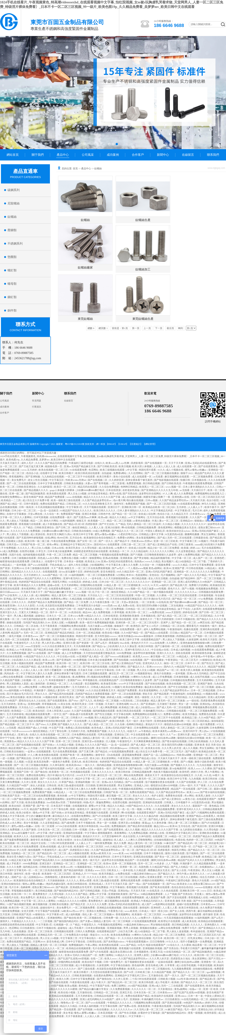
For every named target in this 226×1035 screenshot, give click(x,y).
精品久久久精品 (118, 517)
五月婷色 (181, 507)
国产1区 (80, 697)
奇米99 (130, 575)
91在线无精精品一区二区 (177, 951)
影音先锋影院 (108, 571)
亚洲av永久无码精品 (198, 673)
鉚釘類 (12, 297)
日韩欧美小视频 (167, 978)
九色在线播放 (19, 931)
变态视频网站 (92, 683)
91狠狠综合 (206, 659)
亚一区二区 (128, 850)
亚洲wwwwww (155, 666)
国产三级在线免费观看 (211, 819)
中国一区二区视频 (145, 595)
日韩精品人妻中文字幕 (151, 534)
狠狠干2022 (187, 473)
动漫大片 (132, 731)
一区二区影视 (117, 483)
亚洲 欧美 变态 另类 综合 (208, 744)
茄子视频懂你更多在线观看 (160, 782)
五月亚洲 (5, 914)
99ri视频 (89, 717)
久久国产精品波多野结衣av (97, 500)
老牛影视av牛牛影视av (203, 656)
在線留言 (188, 154)
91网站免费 (45, 687)
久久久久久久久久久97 (193, 524)
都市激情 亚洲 (211, 914)
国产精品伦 (101, 751)
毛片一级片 (6, 615)
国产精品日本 (20, 598)
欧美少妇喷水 (24, 812)
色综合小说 (32, 473)
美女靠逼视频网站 (146, 537)
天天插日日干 (198, 490)
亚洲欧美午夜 (49, 992)
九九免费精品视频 (138, 833)
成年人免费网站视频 (189, 554)
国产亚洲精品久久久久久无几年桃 (160, 490)
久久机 (40, 605)
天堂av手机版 (109, 890)
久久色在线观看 (170, 890)
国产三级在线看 (86, 968)
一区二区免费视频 (114, 609)
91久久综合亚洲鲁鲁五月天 (98, 503)
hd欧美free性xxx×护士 (73, 911)
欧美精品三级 (126, 707)
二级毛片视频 (14, 636)
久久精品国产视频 (10, 680)
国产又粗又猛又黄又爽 (31, 466)
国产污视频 (136, 554)
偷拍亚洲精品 (80, 527)
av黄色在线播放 (142, 520)
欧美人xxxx (194, 768)
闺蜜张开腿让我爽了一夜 (157, 497)
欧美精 (175, 982)
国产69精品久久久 (63, 897)
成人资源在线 (38, 534)
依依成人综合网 (147, 514)
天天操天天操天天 (10, 463)
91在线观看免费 (78, 469)
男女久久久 (41, 693)
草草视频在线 (90, 680)
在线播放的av (16, 578)
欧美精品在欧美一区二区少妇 (159, 507)
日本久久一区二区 (57, 615)
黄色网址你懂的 (15, 788)
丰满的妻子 (40, 690)
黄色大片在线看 (201, 880)
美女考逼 (68, 1012)
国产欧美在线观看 (68, 748)
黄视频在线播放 (148, 928)
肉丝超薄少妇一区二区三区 (35, 629)
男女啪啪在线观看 (160, 924)
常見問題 (36, 400)
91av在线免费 (157, 642)
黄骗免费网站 (103, 802)
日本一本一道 (195, 995)
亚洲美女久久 (69, 619)
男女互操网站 (208, 534)
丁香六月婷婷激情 (164, 619)
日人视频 (111, 741)
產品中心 (63, 154)
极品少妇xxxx (161, 826)
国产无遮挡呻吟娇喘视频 (30, 537)
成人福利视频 (73, 914)
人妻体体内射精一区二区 (72, 877)
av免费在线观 (157, 612)
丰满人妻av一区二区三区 (165, 520)
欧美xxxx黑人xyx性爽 (118, 463)
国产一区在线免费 (77, 721)
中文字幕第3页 (74, 507)
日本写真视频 (41, 517)
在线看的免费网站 (81, 816)
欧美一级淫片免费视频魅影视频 (97, 622)
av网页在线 (204, 622)
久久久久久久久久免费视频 (25, 530)
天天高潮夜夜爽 (82, 646)
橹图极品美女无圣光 (185, 527)
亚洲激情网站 (55, 917)
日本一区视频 (96, 704)
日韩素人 (169, 802)
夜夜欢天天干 (152, 775)
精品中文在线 (38, 843)
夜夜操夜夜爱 (54, 1012)
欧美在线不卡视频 (92, 962)
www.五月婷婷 (29, 469)
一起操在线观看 (164, 962)
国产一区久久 (14, 527)
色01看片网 (119, 500)
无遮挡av (157, 917)
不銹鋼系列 (15, 243)
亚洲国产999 (74, 680)
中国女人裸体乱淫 (155, 530)
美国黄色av (10, 741)
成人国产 (191, 812)
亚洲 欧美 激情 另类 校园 (178, 900)
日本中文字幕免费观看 (50, 483)
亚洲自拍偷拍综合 (11, 883)
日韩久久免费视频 (10, 829)
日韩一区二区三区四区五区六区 (208, 497)
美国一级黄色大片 (80, 809)
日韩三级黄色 (186, 544)
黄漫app (146, 822)
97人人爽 (168, 493)
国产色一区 (43, 805)
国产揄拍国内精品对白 (66, 890)
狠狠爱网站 (95, 558)
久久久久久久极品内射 (146, 816)
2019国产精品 (218, 880)
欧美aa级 (103, 517)
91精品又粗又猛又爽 (20, 860)
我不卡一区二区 (59, 612)
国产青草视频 (101, 483)
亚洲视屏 (115, 812)
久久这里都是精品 (186, 551)
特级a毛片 (89, 802)
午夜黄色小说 (115, 911)
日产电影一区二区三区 (12, 473)
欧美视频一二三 (97, 520)
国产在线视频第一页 (156, 463)
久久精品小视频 (171, 524)
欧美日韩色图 (117, 721)
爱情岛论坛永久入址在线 (32, 700)
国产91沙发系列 (9, 595)
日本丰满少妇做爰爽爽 (60, 551)
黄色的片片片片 (140, 642)
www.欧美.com (121, 853)
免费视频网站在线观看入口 (210, 493)
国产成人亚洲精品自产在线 (162, 544)
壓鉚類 (12, 230)
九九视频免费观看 (182, 968)
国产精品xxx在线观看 (157, 632)
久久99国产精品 (207, 717)
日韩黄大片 (76, 717)
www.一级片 (158, 734)
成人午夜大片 (98, 982)
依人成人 (119, 839)
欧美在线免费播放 (133, 687)
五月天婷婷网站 (70, 585)
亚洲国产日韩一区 (66, 609)
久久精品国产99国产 (18, 785)
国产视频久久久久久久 (70, 724)
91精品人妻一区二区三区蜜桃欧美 (122, 585)
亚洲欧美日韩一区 (132, 507)
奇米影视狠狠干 (57, 680)
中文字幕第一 (136, 1016)
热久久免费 (120, 843)
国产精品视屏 (161, 693)
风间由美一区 (11, 673)
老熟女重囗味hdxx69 (209, 527)
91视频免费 (72, 622)
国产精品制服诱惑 (35, 493)
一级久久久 (89, 765)
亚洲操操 (135, 999)
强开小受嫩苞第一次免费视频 (60, 670)
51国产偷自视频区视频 (155, 768)
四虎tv (142, 877)
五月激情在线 (156, 975)
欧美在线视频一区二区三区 (54, 469)
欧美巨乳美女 (73, 547)
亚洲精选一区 (216, 469)
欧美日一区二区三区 (65, 486)
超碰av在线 (53, 585)
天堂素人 (199, 894)
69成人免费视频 (102, 530)
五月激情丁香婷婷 (167, 704)
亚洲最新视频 (114, 928)
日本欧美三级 (142, 972)
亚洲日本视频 (89, 514)
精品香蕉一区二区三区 (204, 945)
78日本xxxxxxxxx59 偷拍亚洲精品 (29, 731)
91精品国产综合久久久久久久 (76, 510)
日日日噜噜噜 (157, 941)
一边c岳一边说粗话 (48, 510)
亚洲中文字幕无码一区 (19, 870)
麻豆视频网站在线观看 (177, 476)
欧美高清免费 (41, 761)
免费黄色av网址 (60, 598)
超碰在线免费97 (62, 687)
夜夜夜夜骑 (144, 1006)
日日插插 (90, 785)
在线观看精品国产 (151, 639)
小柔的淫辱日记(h (128, 534)
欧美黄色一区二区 (59, 771)
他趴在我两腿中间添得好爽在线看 (47, 721)
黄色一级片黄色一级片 (28, 738)
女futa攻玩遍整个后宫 (71, 571)
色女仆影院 (213, 500)
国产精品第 (62, 887)
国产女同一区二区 (87, 541)
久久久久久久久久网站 (162, 551)
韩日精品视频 (139, 578)
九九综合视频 (204, 765)
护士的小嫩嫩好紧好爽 (38, 816)
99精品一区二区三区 (180, 836)
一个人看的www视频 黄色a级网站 (144, 568)
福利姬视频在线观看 (34, 554)
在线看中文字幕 (49, 473)
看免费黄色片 (97, 629)
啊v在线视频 (128, 527)
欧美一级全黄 (33, 873)
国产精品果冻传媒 (44, 649)
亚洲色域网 (34, 704)
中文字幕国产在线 (100, 985)
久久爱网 (51, 724)
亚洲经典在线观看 (210, 629)
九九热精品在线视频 (53, 476)
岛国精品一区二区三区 (23, 853)
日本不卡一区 (192, 663)
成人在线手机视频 (200, 676)
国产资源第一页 (85, 642)
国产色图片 (191, 751)
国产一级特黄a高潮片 (67, 649)
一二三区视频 (45, 921)
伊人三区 (203, 782)
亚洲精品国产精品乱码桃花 (60, 632)
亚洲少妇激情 (112, 527)
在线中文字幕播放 (17, 514)
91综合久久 (173, 945)
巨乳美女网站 (195, 938)
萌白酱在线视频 (135, 500)
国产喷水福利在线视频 (95, 666)
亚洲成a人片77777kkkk (85, 873)
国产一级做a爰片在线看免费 (78, 714)
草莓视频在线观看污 (22, 890)
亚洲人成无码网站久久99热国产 (195, 581)
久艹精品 (120, 524)
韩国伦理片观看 (148, 469)
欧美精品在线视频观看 (210, 921)
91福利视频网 (67, 520)
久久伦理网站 (136, 473)
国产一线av (135, 883)
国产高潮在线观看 (172, 1002)
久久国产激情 (29, 829)
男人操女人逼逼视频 (178, 931)
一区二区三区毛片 (189, 659)
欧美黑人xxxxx (141, 656)
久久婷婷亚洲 (116, 480)
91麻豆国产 (170, 843)
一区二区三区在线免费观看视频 (93, 568)
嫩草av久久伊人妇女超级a (135, 738)
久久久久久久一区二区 (52, 948)
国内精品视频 (104, 765)
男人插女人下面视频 (18, 520)
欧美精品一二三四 (11, 500)
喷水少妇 (95, 758)
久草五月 (41, 551)
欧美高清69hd (74, 765)
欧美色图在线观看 (57, 493)
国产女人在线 (47, 609)
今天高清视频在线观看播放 (50, 507)
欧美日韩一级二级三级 (37, 541)
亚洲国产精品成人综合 (144, 758)
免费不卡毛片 (189, 928)
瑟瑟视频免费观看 (132, 754)
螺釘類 (12, 270)
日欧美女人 (37, 561)
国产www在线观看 (38, 564)
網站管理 (149, 444)
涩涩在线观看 (162, 846)
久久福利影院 (45, 486)
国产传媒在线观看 (59, 982)
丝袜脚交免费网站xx (11, 497)
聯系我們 (213, 154)
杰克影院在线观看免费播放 (60, 605)
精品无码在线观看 (88, 486)
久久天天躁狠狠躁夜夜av (117, 578)
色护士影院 (157, 795)
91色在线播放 (101, 1009)
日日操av (174, 632)
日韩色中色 (104, 514)
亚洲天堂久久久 (9, 612)
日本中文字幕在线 (104, 670)
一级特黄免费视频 (102, 843)
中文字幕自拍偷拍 (121, 965)
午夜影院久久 (89, 924)
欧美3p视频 (71, 985)
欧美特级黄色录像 (202, 653)
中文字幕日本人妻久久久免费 (122, 564)
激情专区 (119, 503)
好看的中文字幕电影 (149, 1012)
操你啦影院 (217, 721)
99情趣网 (128, 697)
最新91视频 (220, 788)
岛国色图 (143, 866)
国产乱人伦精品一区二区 (184, 866)
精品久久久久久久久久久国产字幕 (102, 497)
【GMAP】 (122, 444)
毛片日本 (197, 510)
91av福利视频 (11, 690)
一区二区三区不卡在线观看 (80, 476)
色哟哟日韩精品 (129, 486)
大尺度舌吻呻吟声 (112, 836)
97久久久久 (172, 941)
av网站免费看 (30, 687)
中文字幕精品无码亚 (162, 510)
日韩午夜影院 (31, 503)
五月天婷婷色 (8, 704)
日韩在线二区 (74, 503)
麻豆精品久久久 (61, 816)
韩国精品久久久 (54, 955)
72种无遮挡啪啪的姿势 (33, 619)
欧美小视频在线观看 (22, 663)
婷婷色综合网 (91, 571)
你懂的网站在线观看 (91, 585)
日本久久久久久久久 (103, 771)
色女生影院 (129, 836)
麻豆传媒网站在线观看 (210, 911)
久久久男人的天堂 (172, 748)
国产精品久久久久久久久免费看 (61, 999)
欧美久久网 (62, 978)
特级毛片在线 (11, 897)
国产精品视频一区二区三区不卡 (17, 724)
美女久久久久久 (141, 795)
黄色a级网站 (181, 989)
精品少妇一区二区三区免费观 (163, 547)
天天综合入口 (95, 595)
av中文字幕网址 (137, 517)
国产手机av (39, 856)
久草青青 (170, 965)
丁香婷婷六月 (215, 561)
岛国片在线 (15, 554)
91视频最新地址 (144, 673)
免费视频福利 (119, 826)
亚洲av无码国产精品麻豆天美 (80, 466)
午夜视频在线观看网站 (131, 788)
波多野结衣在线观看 (190, 914)
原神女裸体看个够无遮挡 (139, 480)
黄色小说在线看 (122, 476)
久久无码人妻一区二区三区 (90, 897)
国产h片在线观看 (101, 816)
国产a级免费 (68, 822)
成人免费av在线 (126, 605)
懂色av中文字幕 (41, 812)
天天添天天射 (138, 890)
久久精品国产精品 (26, 666)
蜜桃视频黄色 (105, 833)
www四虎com (109, 605)
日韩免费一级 (111, 917)
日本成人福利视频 (181, 649)
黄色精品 (214, 805)
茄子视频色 (192, 853)
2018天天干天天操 (86, 775)
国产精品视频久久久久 (36, 490)
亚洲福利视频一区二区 (87, 782)
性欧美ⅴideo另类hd (76, 480)
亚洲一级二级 (16, 493)
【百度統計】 (135, 444)
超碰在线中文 (47, 907)
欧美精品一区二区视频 (106, 700)
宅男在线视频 (105, 734)
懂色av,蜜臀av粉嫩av (33, 883)
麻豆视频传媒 (40, 904)
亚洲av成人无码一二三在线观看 (166, 985)
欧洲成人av (13, 649)
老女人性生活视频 (38, 480)
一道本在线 (95, 578)
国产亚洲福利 (64, 659)
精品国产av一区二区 (192, 632)
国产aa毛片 (118, 568)
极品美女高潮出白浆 (155, 687)
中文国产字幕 (56, 727)
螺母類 (12, 283)
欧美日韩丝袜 (34, 697)
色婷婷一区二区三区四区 (200, 839)
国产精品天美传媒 (113, 588)
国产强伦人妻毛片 (158, 819)
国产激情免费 (120, 717)
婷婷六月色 (197, 771)
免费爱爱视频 (134, 483)
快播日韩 (185, 480)
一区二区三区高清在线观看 (87, 588)
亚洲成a (8, 598)
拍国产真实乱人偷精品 (90, 609)
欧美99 (167, 568)
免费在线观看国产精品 (52, 503)
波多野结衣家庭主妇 (77, 799)
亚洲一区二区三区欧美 (166, 541)
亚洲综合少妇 (205, 1009)
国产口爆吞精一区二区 (167, 646)
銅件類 (12, 310)
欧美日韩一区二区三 (137, 612)
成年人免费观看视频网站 (51, 799)
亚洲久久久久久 (166, 653)
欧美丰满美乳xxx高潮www (167, 731)
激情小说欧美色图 (205, 761)
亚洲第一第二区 (128, 866)
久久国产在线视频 (82, 710)
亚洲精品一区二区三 (58, 683)
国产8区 (139, 799)
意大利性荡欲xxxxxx (106, 636)
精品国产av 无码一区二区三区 (27, 632)
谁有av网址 (53, 544)
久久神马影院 (57, 765)
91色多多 (159, 863)
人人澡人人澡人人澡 (164, 466)
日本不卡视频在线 (185, 619)
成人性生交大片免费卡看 (36, 500)
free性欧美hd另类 (56, 802)
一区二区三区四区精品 (200, 615)
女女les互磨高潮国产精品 (88, 839)
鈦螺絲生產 (142, 220)
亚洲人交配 (58, 622)
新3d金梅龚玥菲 (178, 768)
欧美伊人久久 (21, 836)
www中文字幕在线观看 (131, 683)
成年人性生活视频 (78, 564)
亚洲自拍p (205, 704)
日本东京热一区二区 (49, 829)
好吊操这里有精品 (98, 493)
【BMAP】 (111, 444)
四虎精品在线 (184, 636)
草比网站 (129, 799)
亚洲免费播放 (101, 887)
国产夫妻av (86, 921)
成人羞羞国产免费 (156, 897)
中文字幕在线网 (122, 714)
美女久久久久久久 (48, 782)
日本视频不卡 (183, 802)
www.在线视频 (74, 497)
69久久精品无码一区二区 (130, 571)
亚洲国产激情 (205, 683)
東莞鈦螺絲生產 (142, 318)
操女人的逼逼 (38, 785)
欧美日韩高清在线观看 (87, 473)
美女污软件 (146, 721)
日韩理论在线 (94, 941)
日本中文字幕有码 (122, 856)
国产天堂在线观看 (177, 897)
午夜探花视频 (205, 965)
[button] (109, 144)
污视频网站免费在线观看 (72, 626)
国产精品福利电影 (74, 870)
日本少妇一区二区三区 (24, 510)
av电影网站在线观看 (164, 904)
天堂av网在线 (35, 514)
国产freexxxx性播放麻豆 (118, 656)
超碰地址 (40, 615)
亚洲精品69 (186, 520)
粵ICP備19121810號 (74, 444)
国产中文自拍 (107, 524)
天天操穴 (110, 704)
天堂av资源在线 (130, 602)
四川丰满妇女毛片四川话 (157, 598)
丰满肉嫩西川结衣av (154, 710)
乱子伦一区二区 (101, 592)
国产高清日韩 (199, 826)
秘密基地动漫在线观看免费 (15, 561)
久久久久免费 (14, 866)
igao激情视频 (213, 972)
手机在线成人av (58, 564)
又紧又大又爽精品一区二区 (34, 612)
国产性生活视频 (103, 714)
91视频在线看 (210, 693)
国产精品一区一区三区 (124, 514)
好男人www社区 (79, 758)
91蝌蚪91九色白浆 (141, 676)
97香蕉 (175, 761)
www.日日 (100, 870)
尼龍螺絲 (14, 203)
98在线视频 (136, 659)
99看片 (84, 558)
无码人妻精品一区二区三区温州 (144, 524)
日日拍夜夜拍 (27, 928)
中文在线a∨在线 (160, 649)
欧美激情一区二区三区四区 (89, 846)
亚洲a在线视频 (111, 558)
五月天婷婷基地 (15, 714)
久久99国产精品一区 (139, 592)
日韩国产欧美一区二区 (33, 544)
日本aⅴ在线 (58, 547)
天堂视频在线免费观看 (51, 1016)
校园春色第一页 (54, 466)
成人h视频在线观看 (79, 853)
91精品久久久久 (93, 615)
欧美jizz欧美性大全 (101, 853)
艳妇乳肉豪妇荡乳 (56, 883)
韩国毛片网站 (60, 581)
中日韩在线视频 (195, 568)
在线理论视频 (27, 551)
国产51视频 (188, 588)
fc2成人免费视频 (9, 551)
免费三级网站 (106, 955)
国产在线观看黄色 (208, 466)
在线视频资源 (80, 805)
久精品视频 (75, 598)
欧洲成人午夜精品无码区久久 (147, 900)
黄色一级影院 (142, 697)
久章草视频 (118, 612)
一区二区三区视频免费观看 (100, 575)
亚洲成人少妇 (141, 785)
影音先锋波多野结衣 (99, 856)
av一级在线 (193, 700)
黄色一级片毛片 (91, 860)
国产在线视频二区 (98, 480)
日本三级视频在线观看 (24, 558)
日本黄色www (198, 514)
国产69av (74, 700)
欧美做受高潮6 (8, 605)
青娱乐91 (95, 934)
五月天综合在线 (156, 517)
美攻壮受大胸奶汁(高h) (59, 534)
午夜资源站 (26, 649)
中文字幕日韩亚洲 (29, 609)
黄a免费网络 (79, 676)
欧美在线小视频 (111, 632)
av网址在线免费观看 (12, 676)
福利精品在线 (30, 866)
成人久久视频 (190, 748)
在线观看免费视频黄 (60, 588)
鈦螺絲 (12, 216)
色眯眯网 (26, 887)
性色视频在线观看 (80, 771)
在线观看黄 (113, 544)
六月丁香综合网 (58, 731)
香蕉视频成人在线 (107, 788)
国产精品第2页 (218, 537)
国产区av (134, 894)
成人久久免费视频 (184, 493)
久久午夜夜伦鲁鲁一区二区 (105, 602)
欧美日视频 (125, 466)
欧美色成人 (98, 727)
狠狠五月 (81, 520)
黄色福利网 (138, 965)
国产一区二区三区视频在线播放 (162, 473)
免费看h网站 (120, 473)
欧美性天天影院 (209, 639)
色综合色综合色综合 (27, 768)
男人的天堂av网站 (52, 642)
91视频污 (204, 541)
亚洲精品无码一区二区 (50, 934)
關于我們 (38, 154)
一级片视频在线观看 (162, 592)
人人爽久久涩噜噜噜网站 (139, 839)
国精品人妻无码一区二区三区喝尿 (66, 690)
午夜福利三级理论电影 (81, 463)
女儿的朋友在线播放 (191, 829)
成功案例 (113, 154)
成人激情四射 (38, 683)
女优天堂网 (27, 911)
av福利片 (164, 585)
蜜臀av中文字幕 (97, 805)
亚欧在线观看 (183, 653)
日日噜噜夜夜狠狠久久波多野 (160, 554)
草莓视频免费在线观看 (205, 707)
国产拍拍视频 (121, 659)
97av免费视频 (206, 598)
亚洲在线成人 (96, 883)
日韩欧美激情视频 (165, 636)
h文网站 (121, 575)
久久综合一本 (52, 514)
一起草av (30, 751)
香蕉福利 (114, 642)
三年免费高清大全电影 (88, 605)
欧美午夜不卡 (212, 507)
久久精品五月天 (180, 514)
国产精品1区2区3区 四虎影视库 (81, 524)
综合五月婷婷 (207, 877)
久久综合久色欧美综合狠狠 (137, 938)
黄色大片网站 (51, 520)
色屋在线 (180, 839)
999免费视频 (79, 659)
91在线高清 (75, 581)
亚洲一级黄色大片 (143, 619)
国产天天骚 (17, 802)
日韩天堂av (13, 544)
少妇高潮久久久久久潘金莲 (122, 646)
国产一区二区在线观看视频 (22, 483)
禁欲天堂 (148, 693)
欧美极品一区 (48, 839)
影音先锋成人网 (55, 941)
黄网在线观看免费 (131, 880)
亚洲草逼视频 (11, 670)
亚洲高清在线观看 (10, 588)
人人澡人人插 (26, 595)
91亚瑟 (29, 761)
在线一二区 (97, 958)
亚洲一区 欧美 (211, 989)
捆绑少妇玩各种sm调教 (163, 738)
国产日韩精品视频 (90, 890)
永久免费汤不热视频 (211, 907)
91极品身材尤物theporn (144, 873)
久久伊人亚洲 (29, 782)
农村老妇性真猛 (131, 490)
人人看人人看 (170, 907)
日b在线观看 (114, 754)
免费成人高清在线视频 (77, 727)
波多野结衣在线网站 (150, 493)
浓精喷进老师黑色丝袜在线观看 (91, 551)
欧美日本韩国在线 (89, 826)
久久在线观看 (162, 805)
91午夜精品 (26, 690)
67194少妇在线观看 (67, 826)
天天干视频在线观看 (95, 507)
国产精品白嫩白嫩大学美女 (59, 592)
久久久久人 (24, 547)
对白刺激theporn (119, 748)
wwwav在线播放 (204, 887)
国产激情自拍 (104, 978)
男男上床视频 (131, 928)
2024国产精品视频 (138, 985)
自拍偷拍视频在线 (164, 839)
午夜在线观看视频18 (137, 941)
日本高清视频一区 (108, 1012)
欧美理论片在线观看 (169, 921)
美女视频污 (167, 561)
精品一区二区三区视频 (119, 520)
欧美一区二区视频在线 (58, 676)
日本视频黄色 (141, 951)
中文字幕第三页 (188, 541)
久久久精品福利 (140, 551)
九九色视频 (195, 778)
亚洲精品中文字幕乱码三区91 (76, 544)
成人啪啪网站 (42, 595)
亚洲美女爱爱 (155, 877)
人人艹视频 (172, 863)
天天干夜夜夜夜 (49, 626)
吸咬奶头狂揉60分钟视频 (178, 724)
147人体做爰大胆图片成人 (116, 778)
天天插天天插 (197, 500)
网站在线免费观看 (134, 775)
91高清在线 (75, 612)
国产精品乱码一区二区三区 (193, 843)
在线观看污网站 (118, 666)
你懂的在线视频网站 (153, 880)
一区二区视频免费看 (202, 476)
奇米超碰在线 (198, 931)
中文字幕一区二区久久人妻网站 (181, 877)
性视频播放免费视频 (207, 588)
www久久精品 (152, 561)
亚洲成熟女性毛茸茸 (81, 887)
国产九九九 (86, 700)
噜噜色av (65, 1002)
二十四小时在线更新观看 (61, 843)
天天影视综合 (165, 989)
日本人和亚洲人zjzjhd (58, 710)
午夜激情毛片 (21, 642)
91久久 (161, 469)
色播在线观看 (191, 629)
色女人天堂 (13, 629)
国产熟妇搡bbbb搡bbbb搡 (183, 602)
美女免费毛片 (19, 480)
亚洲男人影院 (141, 955)
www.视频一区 (174, 486)
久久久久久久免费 (97, 904)
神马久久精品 (209, 503)
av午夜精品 (145, 731)
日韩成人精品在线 (101, 687)
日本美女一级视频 (74, 561)
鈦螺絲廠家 (85, 267)
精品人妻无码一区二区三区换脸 (69, 595)
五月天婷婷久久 (32, 575)
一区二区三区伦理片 (148, 622)
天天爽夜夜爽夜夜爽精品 (147, 741)
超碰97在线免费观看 (188, 904)
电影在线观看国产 (156, 945)
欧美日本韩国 (146, 646)
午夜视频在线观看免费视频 (198, 483)
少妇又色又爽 (125, 931)
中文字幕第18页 (55, 914)
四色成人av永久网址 (49, 558)
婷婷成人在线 (90, 581)
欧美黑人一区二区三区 (151, 486)
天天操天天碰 (85, 670)
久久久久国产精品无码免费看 (51, 463)
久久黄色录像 (159, 822)
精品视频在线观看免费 (37, 714)
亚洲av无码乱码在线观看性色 (201, 463)
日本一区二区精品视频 (88, 632)
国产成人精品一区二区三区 (172, 615)
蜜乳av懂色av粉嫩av (196, 469)
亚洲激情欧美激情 (130, 615)
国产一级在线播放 (154, 659)
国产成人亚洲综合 (172, 799)
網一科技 (100, 444)
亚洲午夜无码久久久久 (75, 578)
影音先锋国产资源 (34, 497)
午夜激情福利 (174, 629)
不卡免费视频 (8, 547)
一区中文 (56, 714)
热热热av (139, 561)
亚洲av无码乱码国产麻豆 (205, 530)
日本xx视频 (151, 500)
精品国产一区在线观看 (183, 788)
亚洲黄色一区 (208, 962)
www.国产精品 (128, 945)
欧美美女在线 (153, 748)
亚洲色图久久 (212, 924)
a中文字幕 (132, 469)
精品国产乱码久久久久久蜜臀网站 (43, 578)
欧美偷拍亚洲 (217, 585)
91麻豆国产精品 (174, 1009)
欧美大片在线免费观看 (26, 846)
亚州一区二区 (145, 863)
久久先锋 (120, 724)
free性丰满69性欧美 (188, 978)
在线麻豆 (52, 962)
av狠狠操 (40, 707)
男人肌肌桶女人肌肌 (12, 541)
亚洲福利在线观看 (153, 802)
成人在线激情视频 (132, 497)
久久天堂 (35, 642)
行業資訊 (36, 406)
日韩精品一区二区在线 (26, 626)
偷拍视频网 (34, 850)
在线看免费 (53, 619)
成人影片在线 (65, 846)
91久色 (207, 775)
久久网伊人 (172, 642)
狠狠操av (199, 520)
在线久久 (100, 463)
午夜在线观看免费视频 (63, 541)
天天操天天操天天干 (32, 592)
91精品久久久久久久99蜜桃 (72, 900)
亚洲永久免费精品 (97, 911)
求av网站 (189, 795)
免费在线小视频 (70, 558)
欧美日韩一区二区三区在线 (95, 663)
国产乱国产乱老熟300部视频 (63, 819)
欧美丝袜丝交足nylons (178, 530)
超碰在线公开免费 (191, 856)
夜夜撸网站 (87, 754)
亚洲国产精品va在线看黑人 (201, 816)
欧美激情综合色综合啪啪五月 (100, 537)
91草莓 (148, 809)
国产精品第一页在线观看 (63, 1009)
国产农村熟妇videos (114, 941)
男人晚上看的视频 (24, 615)
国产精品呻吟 (188, 578)
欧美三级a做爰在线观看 (105, 639)
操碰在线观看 (14, 622)
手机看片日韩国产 (190, 948)
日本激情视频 (206, 595)
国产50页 (42, 588)
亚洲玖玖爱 (69, 642)
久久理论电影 (89, 547)
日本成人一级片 (148, 911)
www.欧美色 (131, 911)
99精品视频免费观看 (152, 894)
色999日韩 (63, 537)
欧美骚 (185, 547)
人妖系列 (196, 609)
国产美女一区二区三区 (167, 856)
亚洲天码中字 (190, 731)
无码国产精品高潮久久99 (36, 622)
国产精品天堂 (78, 904)
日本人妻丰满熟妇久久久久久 (199, 486)
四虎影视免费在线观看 (213, 700)
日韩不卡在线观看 (17, 754)
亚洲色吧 (219, 558)
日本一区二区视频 (126, 670)
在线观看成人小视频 (192, 646)
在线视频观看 (50, 571)
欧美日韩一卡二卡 (21, 894)
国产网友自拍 (24, 758)
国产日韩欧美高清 (107, 466)
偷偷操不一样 (121, 626)
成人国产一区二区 (203, 558)
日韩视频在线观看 (176, 710)
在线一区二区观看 (45, 826)
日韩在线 (52, 785)
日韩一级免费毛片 (113, 962)
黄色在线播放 (17, 697)
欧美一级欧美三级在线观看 (66, 500)
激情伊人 (5, 921)
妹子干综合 (184, 609)
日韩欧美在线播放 (74, 483)
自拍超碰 (107, 473)
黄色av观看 (85, 880)
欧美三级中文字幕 (130, 639)
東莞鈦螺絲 (85, 318)
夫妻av (88, 483)
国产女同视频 (85, 1009)
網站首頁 (13, 154)
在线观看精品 (194, 693)
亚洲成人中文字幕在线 (12, 816)
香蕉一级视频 (195, 1012)
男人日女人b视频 (77, 493)
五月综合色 (76, 537)
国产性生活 (208, 663)
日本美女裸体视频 (96, 928)
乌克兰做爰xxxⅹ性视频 (154, 588)
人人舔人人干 (195, 507)
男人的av (204, 731)
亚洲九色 (23, 734)
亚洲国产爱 (178, 568)
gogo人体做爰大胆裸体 (62, 490)
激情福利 (144, 907)
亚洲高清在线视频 (143, 856)
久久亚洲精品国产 (98, 721)
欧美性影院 (210, 1012)
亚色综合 (154, 575)
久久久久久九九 (117, 731)
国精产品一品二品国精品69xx (159, 754)
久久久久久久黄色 (97, 877)
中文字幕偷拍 (117, 887)
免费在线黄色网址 (36, 775)
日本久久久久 (19, 602)
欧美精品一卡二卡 (120, 551)
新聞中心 (163, 154)
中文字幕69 (112, 629)
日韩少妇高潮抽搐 (198, 741)
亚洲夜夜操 (126, 558)
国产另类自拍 (130, 493)
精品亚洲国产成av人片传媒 (33, 727)
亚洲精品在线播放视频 (109, 907)
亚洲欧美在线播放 (209, 833)
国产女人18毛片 (150, 626)
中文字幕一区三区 (182, 558)
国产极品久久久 (136, 666)
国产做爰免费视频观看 (16, 839)
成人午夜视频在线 (53, 524)
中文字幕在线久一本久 (91, 938)
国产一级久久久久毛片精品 (192, 575)
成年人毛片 (27, 463)
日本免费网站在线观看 (146, 727)
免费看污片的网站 (199, 585)
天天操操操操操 (56, 880)
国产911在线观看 (37, 653)
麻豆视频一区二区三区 (163, 656)
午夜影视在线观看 (80, 982)
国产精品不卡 (122, 541)
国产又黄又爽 (86, 751)
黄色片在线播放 (163, 673)
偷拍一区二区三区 (14, 646)
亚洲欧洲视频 (35, 717)
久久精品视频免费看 (164, 809)
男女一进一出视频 (189, 704)
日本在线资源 (113, 490)
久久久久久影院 (26, 605)
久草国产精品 (66, 782)
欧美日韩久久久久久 (105, 510)
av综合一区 (103, 598)
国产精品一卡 (113, 938)
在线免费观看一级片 (61, 517)
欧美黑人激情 (203, 795)
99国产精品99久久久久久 (140, 805)
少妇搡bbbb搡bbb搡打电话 (90, 490)
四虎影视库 (137, 463)
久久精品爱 (76, 683)
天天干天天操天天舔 (116, 883)
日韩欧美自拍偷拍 (82, 530)
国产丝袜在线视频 (155, 683)
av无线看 (158, 476)
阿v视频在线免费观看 (99, 676)
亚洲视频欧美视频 (153, 948)
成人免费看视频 (102, 612)
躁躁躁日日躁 (217, 999)
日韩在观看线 (80, 629)
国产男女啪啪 (141, 558)
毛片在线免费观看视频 (65, 751)
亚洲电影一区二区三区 (164, 581)
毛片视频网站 (168, 575)
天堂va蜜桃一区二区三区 (68, 666)
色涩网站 (94, 469)
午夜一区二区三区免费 (59, 554)
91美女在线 (64, 704)
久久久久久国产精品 (96, 744)
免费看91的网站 (126, 537)
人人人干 (42, 680)
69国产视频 (57, 985)
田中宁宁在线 (7, 738)
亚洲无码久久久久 (153, 663)
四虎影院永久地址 (80, 850)
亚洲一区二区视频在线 (124, 863)
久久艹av (171, 734)
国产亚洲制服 (33, 476)
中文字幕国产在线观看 (47, 911)
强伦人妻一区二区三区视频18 (184, 822)
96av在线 (125, 642)
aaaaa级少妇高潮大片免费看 (210, 544)
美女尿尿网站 (109, 758)
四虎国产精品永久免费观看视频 (45, 602)
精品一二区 (36, 520)
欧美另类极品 (190, 714)
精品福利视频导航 (160, 558)
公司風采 (88, 154)
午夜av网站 (91, 945)
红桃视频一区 (61, 924)
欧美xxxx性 (49, 659)
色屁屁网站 (141, 575)
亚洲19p (22, 704)
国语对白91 (100, 544)
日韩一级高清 (26, 507)
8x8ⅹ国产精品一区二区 (55, 575)
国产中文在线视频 (178, 687)
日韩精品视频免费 (147, 527)
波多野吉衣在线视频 (113, 860)
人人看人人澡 (96, 527)
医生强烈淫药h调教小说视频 (152, 605)
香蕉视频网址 (16, 476)
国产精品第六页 (179, 585)
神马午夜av (183, 873)
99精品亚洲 (216, 897)
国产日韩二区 (63, 527)
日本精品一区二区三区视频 (140, 609)
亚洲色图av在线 (181, 497)
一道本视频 (20, 564)
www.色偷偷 (218, 676)
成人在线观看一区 (187, 466)
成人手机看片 (14, 863)
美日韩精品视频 (151, 483)
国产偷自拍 (135, 768)
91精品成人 (6, 564)
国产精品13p (99, 646)
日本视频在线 (199, 480)
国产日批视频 (74, 836)
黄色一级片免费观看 (204, 724)
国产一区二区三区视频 (209, 578)
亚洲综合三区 (122, 734)
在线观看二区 (160, 836)
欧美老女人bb (92, 561)
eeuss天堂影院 (174, 612)
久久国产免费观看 (17, 717)
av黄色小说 (189, 799)
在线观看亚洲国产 (207, 799)
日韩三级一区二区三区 (133, 544)
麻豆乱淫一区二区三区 (121, 673)
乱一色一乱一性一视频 (129, 809)
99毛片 (70, 768)
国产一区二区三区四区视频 (162, 503)
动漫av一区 (195, 989)
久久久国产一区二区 (201, 517)
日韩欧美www (152, 799)
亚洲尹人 (165, 622)
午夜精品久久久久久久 (92, 649)
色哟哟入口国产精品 (70, 738)
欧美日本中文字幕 (83, 534)
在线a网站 (50, 537)
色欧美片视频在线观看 (165, 771)
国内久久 (169, 666)
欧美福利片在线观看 (162, 995)
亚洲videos (181, 995)
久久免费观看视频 (17, 653)
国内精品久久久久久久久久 (26, 571)
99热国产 (220, 839)
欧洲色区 (135, 626)
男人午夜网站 (212, 771)
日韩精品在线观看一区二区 (109, 995)
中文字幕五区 (56, 480)
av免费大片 (121, 547)
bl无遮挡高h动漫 (174, 534)
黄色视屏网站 (165, 527)
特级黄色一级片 (209, 626)
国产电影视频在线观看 (166, 480)
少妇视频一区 (29, 680)
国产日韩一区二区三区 (211, 612)
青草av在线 (115, 493)
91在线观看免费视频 (189, 503)
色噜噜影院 (51, 877)
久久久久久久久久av (186, 592)
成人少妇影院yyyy (145, 707)
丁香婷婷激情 (74, 802)
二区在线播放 (176, 605)
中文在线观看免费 (141, 734)
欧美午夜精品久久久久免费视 (30, 585)
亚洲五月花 (156, 951)
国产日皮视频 (161, 680)
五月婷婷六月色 (77, 731)
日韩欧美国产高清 (10, 795)
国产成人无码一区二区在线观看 (174, 537)
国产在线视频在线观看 (28, 744)
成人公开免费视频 (72, 653)
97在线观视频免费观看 (121, 751)
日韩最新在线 (201, 537)
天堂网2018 (17, 568)
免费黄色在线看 (208, 714)
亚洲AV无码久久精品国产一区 (81, 955)
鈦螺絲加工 (142, 269)
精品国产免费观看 (55, 497)
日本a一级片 (186, 785)
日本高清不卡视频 (61, 805)
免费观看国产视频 (135, 503)
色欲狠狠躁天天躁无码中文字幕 (47, 836)
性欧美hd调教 (184, 754)
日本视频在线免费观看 (182, 680)
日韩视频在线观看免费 (211, 592)
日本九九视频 (53, 707)
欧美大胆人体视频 (142, 466)
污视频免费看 (163, 564)
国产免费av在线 (128, 1006)
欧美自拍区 (39, 710)
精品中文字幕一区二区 (87, 778)
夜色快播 (62, 795)
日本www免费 (75, 615)
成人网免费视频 (109, 707)
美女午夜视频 (31, 822)
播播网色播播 (192, 534)
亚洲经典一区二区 (126, 622)
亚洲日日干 (114, 507)
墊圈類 (12, 257)
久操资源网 (192, 639)
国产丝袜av (49, 744)
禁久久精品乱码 (103, 717)
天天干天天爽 (176, 463)
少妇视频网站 (97, 564)
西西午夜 (191, 911)
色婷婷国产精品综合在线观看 (35, 581)
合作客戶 (138, 154)
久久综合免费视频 (109, 486)
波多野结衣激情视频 (144, 653)
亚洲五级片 (45, 863)
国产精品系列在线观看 (61, 693)
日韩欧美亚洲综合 (26, 486)
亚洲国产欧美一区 (70, 754)
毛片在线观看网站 (212, 547)
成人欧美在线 (106, 547)
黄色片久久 (174, 588)
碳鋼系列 (14, 190)
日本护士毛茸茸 (41, 758)
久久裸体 (161, 595)
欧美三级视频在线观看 (112, 469)
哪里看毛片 (192, 626)
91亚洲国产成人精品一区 (90, 656)
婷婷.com (195, 547)
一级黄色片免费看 (60, 761)
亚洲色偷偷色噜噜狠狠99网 (195, 642)
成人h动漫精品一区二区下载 (191, 561)
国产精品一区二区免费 (76, 602)
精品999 (87, 612)
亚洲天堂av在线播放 (93, 741)
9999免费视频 (124, 653)
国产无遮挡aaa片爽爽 (85, 517)
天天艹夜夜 (57, 568)
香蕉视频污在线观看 (177, 517)
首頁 (75, 168)
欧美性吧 (184, 771)
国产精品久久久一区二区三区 (128, 530)
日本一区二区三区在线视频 (123, 877)
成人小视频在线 (175, 469)
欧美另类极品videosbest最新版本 (136, 636)
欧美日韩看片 (66, 473)
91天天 (154, 585)
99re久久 (135, 704)
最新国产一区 (200, 805)
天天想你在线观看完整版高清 (126, 598)
